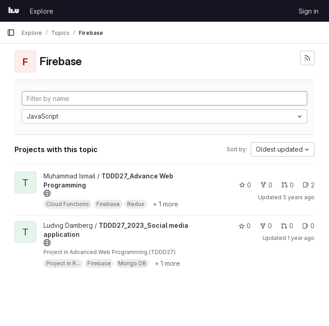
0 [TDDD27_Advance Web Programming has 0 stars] (245, 185)
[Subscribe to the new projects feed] (307, 58)
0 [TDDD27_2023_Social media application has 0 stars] (244, 226)
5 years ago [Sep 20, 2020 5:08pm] (299, 197)
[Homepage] (14, 11)
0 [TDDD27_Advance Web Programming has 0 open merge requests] (287, 185)
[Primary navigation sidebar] (11, 32)
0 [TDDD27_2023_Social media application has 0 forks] (266, 226)
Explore (41, 11)
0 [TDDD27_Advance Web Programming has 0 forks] (266, 185)
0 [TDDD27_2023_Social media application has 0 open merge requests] (287, 226)
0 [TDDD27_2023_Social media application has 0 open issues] (308, 226)
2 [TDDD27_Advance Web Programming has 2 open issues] (309, 185)
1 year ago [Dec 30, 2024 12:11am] (301, 238)
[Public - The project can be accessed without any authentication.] (47, 193)
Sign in (309, 11)
